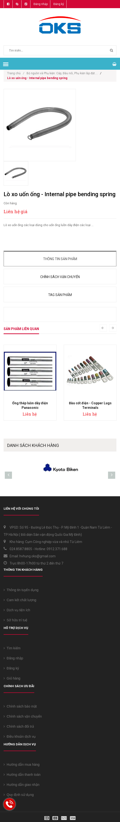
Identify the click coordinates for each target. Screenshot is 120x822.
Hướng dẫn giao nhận (22, 785)
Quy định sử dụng (19, 795)
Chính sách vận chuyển (60, 277)
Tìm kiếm (12, 648)
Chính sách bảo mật (20, 706)
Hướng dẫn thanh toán (22, 774)
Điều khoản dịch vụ (20, 736)
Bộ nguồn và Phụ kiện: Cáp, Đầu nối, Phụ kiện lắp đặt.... (62, 73)
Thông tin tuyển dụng (21, 590)
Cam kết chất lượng (20, 600)
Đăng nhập (41, 4)
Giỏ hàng (12, 678)
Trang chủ (15, 73)
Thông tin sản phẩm (60, 259)
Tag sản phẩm (60, 295)
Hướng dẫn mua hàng (22, 764)
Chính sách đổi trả (19, 726)
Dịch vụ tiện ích (17, 610)
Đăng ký (58, 4)
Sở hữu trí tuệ (15, 620)
